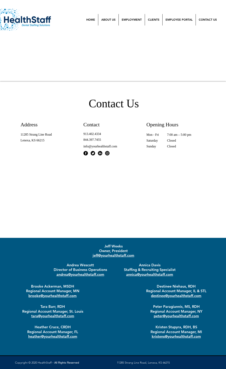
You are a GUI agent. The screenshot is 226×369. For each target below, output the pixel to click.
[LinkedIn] (100, 153)
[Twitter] (93, 153)
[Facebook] (85, 153)
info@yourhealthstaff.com (100, 146)
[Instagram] (107, 153)
